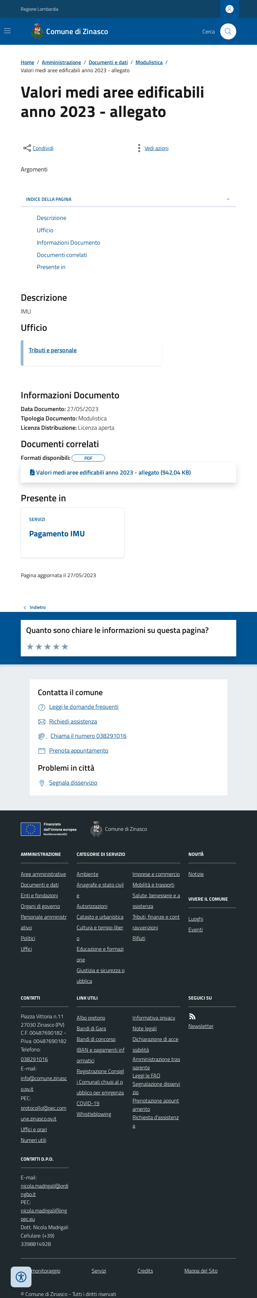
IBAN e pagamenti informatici (100, 1055)
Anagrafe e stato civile (100, 890)
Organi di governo (40, 906)
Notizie (196, 874)
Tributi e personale (53, 350)
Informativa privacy (154, 1018)
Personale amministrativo (44, 922)
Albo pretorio (91, 1018)
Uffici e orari (34, 1129)
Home (27, 62)
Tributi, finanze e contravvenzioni (156, 922)
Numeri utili (33, 1140)
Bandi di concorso (96, 1039)
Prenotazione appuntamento (156, 1104)
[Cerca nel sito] (225, 31)
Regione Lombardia (39, 8)
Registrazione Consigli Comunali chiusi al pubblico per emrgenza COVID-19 (100, 1087)
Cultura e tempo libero (100, 932)
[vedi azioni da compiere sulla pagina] (151, 148)
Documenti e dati (108, 62)
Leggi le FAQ (146, 1075)
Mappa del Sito (201, 1271)
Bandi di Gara (91, 1028)
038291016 (34, 1059)
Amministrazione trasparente (156, 1063)
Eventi (195, 929)
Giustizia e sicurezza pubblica (100, 975)
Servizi (37, 519)
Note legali (145, 1028)
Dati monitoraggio (40, 1271)
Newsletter (200, 1026)
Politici (28, 938)
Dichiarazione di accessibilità (155, 1044)
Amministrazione (61, 62)
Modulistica (149, 62)
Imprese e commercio (156, 874)
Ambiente (87, 874)
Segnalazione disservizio (156, 1088)
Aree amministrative (43, 874)
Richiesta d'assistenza (156, 1121)
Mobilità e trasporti (153, 885)
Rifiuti (139, 938)
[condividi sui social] (38, 148)
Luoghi (195, 919)
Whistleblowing (94, 1114)
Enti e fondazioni (39, 895)
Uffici (26, 949)
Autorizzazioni (92, 906)
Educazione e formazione (100, 954)
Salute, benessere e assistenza (156, 900)
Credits (145, 1271)
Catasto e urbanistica (100, 917)
